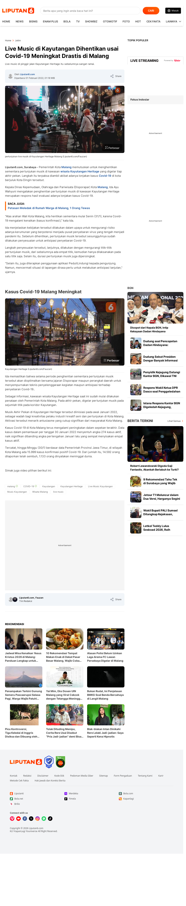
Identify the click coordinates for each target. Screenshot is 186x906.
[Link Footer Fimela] (91, 798)
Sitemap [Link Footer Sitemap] (103, 775)
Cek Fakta (153, 21)
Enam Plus (50, 21)
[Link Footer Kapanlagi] (146, 798)
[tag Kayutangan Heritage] (71, 486)
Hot (138, 21)
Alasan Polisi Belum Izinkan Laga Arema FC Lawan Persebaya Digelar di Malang (105, 657)
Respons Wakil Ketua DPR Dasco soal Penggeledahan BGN (161, 391)
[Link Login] (173, 11)
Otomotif (110, 21)
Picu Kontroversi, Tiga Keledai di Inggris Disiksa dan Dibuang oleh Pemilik (21, 732)
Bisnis (33, 21)
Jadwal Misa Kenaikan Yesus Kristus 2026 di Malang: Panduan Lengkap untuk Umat (23, 657)
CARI (151, 10)
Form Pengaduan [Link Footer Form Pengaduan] (123, 775)
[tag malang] (12, 486)
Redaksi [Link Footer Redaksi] (27, 775)
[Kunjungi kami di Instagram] (37, 818)
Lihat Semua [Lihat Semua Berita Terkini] (174, 421)
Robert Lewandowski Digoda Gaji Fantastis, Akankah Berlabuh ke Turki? (154, 467)
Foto (126, 21)
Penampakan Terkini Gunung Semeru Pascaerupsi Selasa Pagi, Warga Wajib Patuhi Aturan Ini (23, 695)
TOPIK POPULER (137, 40)
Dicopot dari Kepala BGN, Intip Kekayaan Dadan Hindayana (149, 329)
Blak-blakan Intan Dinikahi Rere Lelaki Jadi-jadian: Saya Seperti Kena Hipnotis (105, 732)
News (20, 21)
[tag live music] (58, 492)
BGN (130, 288)
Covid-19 (105, 175)
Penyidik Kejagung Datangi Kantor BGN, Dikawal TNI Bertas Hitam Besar (161, 375)
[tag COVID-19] (30, 486)
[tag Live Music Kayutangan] (100, 486)
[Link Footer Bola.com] (146, 793)
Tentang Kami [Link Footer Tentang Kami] (145, 775)
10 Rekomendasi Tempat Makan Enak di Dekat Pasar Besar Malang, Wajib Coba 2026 (63, 657)
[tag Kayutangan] (48, 486)
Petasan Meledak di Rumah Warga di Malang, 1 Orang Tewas (49, 208)
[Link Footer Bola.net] (37, 798)
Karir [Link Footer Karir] (160, 775)
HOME (6, 21)
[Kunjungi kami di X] (31, 818)
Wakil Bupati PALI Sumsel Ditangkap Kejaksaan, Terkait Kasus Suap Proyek (161, 514)
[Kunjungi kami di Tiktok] (50, 818)
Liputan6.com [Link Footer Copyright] (36, 828)
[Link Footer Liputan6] (26, 762)
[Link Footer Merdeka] (91, 793)
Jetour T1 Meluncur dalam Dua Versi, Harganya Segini (161, 496)
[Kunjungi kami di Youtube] (18, 818)
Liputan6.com (27, 74)
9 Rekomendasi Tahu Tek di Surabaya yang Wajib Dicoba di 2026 (160, 483)
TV (78, 21)
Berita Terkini (140, 421)
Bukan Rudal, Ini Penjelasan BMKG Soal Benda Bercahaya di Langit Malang (105, 694)
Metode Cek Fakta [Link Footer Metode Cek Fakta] (19, 780)
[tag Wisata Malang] (40, 492)
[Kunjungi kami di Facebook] (25, 818)
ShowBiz (91, 21)
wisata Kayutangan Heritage (80, 171)
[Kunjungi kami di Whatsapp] (44, 818)
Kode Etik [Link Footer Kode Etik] (59, 775)
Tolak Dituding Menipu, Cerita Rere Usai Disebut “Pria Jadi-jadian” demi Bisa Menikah (63, 732)
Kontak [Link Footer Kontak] (13, 775)
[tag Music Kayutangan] (17, 492)
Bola (67, 21)
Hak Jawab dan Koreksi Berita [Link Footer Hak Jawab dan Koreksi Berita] (50, 780)
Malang (66, 167)
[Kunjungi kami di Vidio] (12, 818)
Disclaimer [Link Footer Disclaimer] (42, 775)
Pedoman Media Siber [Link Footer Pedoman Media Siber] (81, 775)
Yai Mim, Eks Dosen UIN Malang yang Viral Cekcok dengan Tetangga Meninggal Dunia (64, 695)
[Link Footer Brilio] (37, 804)
